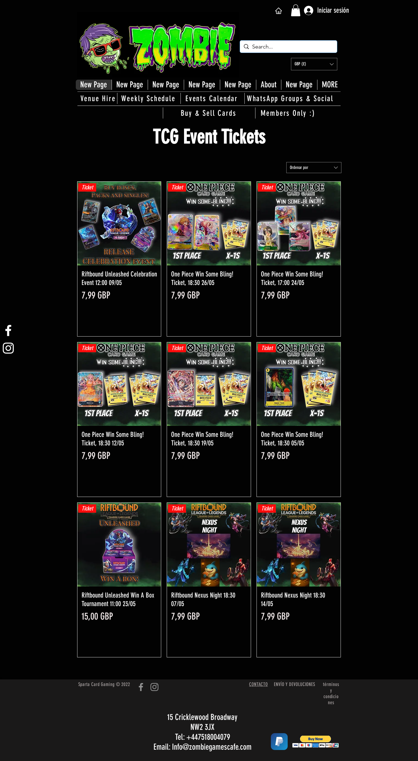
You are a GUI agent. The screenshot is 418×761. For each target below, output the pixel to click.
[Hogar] (278, 10)
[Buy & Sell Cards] (209, 113)
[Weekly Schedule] (148, 98)
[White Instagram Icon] (8, 348)
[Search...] (288, 47)
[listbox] (314, 64)
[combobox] (313, 167)
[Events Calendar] (212, 98)
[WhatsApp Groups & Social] (290, 98)
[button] (296, 10)
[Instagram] (154, 687)
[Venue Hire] (98, 98)
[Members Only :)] (288, 113)
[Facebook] (141, 687)
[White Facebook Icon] (8, 330)
